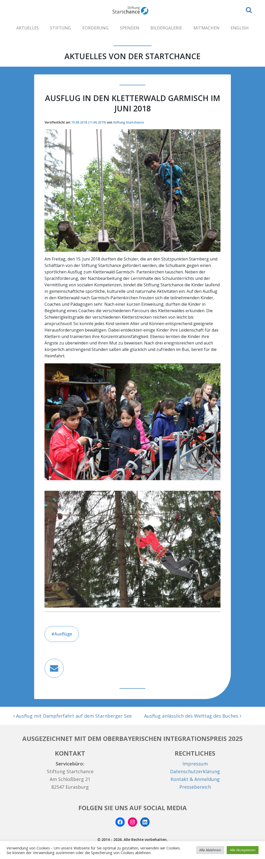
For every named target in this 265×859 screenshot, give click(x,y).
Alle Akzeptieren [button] (242, 850)
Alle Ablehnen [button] (210, 850)
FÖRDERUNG (95, 28)
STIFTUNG (60, 28)
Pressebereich (195, 787)
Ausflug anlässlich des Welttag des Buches (192, 716)
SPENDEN (129, 28)
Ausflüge (63, 634)
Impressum (195, 764)
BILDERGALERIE (166, 28)
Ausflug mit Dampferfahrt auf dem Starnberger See (72, 716)
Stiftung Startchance (128, 122)
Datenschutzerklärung (195, 771)
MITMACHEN (206, 28)
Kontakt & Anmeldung (195, 779)
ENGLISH (240, 28)
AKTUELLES (27, 28)
